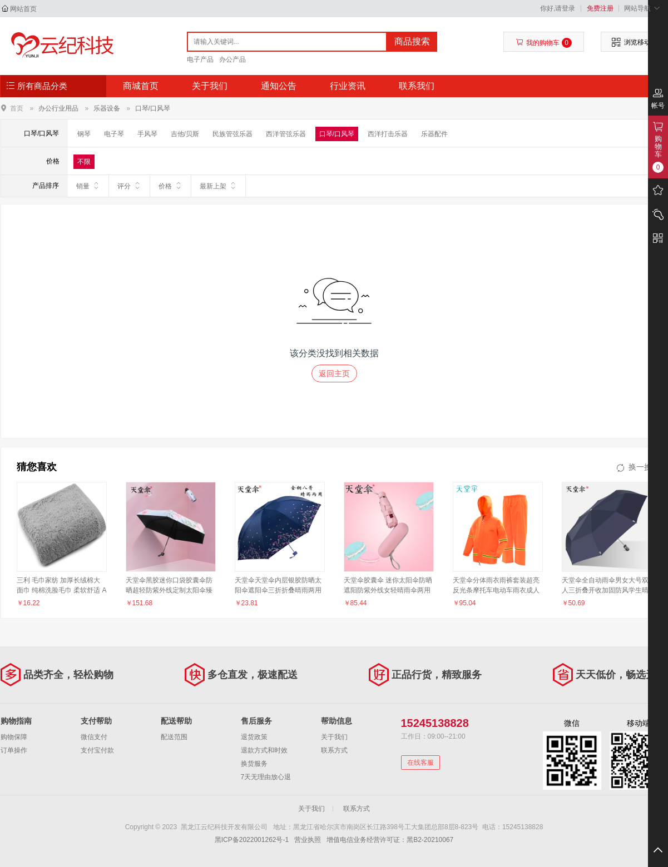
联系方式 (334, 750)
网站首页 (23, 9)
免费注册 (600, 8)
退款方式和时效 (264, 750)
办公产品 (232, 59)
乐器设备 (106, 108)
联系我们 (416, 86)
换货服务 (254, 764)
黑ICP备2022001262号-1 (252, 840)
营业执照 (307, 840)
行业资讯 (347, 86)
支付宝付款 (97, 750)
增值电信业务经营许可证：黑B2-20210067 (389, 840)
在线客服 (420, 762)
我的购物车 (544, 43)
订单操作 (14, 750)
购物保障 (14, 737)
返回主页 (334, 373)
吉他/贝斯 (185, 134)
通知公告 (278, 86)
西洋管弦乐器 (286, 134)
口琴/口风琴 (152, 108)
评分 (129, 185)
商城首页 (141, 86)
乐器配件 (434, 134)
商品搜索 (412, 41)
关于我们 (209, 86)
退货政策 (254, 737)
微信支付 (94, 737)
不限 (84, 162)
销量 (88, 185)
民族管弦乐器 (232, 134)
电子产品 (200, 59)
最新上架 (218, 185)
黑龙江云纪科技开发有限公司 (60, 46)
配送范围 (174, 737)
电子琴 (114, 134)
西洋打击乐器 (388, 134)
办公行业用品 (58, 108)
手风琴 (147, 134)
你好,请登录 (557, 8)
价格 (170, 185)
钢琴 (84, 134)
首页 (16, 108)
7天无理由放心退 (266, 777)
